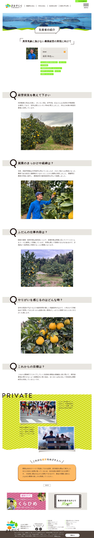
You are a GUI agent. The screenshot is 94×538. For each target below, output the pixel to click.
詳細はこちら (57, 536)
